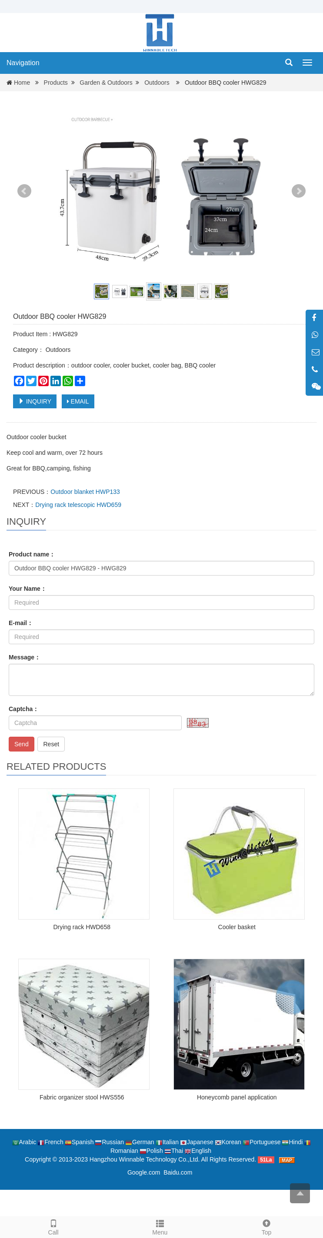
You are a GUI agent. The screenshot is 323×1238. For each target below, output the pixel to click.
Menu (159, 1232)
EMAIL (78, 401)
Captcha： (24, 708)
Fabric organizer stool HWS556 (82, 1097)
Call (53, 1226)
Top (266, 1226)
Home (22, 82)
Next (299, 191)
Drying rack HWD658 (81, 927)
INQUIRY (34, 401)
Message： (24, 657)
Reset (51, 744)
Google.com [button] (143, 1172)
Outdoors (157, 82)
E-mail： (21, 622)
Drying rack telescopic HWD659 (78, 504)
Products (56, 82)
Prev (24, 191)
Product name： (32, 554)
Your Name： (28, 588)
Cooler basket (237, 927)
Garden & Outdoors (106, 82)
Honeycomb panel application (237, 1097)
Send (21, 744)
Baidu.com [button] (177, 1172)
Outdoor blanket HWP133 (85, 491)
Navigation (23, 62)
